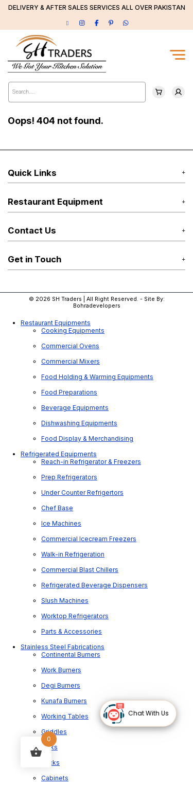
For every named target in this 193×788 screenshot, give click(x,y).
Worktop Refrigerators (75, 616)
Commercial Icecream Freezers (88, 539)
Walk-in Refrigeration (72, 554)
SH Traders (67, 299)
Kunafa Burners (64, 701)
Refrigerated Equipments (59, 454)
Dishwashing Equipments (79, 423)
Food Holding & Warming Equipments (97, 377)
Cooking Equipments (72, 330)
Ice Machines (61, 523)
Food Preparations (69, 392)
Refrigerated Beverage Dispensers (94, 585)
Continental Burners (70, 654)
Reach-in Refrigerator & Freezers (91, 461)
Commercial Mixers (70, 361)
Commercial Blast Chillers (79, 570)
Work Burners (61, 670)
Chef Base (57, 508)
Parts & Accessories (71, 631)
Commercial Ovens (70, 346)
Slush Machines (65, 600)
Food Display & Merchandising (87, 438)
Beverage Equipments (75, 407)
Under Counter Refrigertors (82, 492)
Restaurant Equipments (56, 323)
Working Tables (65, 716)
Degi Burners (60, 685)
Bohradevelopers (96, 305)
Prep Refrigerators (69, 477)
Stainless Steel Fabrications (62, 647)
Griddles (54, 732)
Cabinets (54, 778)
